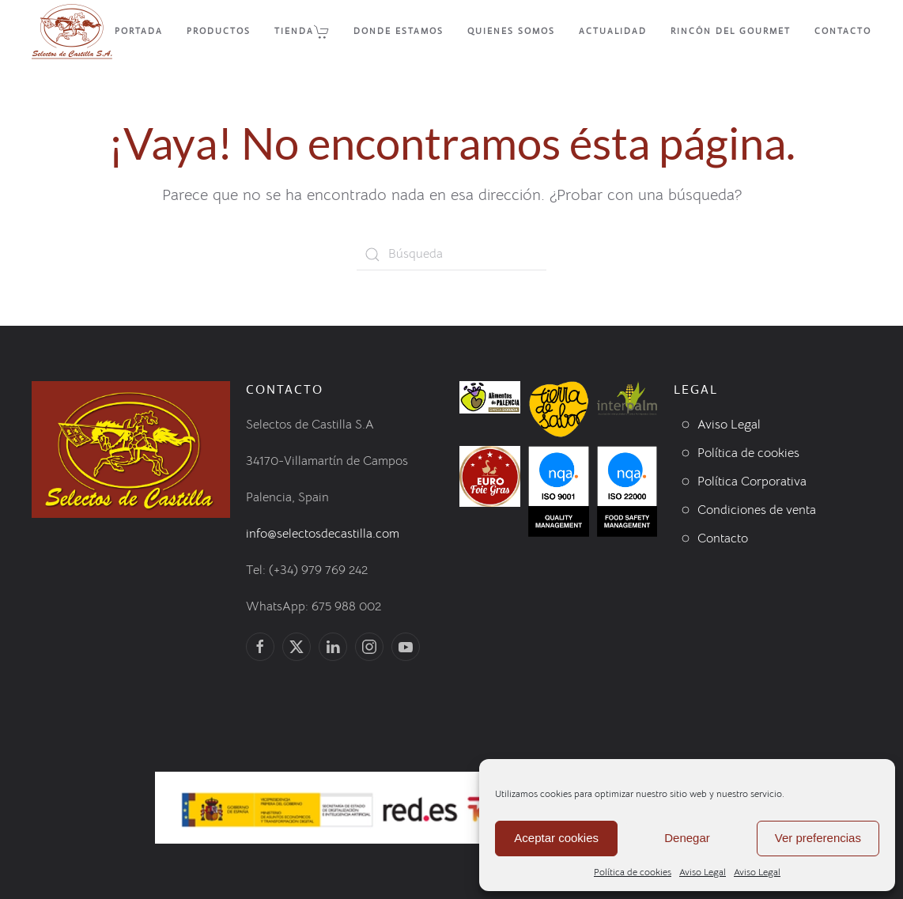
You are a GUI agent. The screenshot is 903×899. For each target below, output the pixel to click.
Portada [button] (139, 30)
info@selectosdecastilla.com (322, 534)
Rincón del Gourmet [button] (731, 30)
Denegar (687, 837)
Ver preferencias (818, 837)
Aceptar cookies (556, 837)
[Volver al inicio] (72, 31)
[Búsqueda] (451, 254)
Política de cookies (632, 872)
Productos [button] (219, 30)
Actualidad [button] (613, 30)
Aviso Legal (702, 872)
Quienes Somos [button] (511, 30)
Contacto (842, 30)
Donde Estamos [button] (398, 30)
